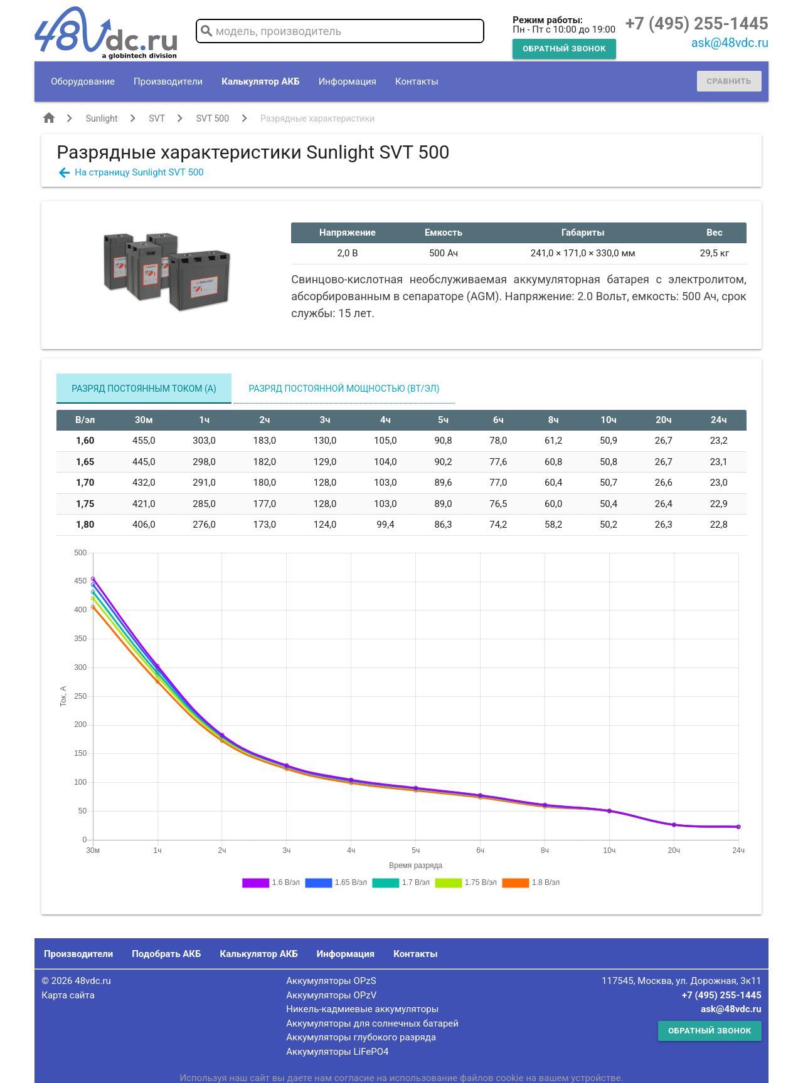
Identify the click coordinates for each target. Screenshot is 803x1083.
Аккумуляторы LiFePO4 (337, 1051)
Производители (168, 81)
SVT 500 (212, 118)
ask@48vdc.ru (729, 43)
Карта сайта (68, 995)
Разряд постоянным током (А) (144, 389)
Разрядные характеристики (317, 118)
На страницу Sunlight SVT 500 (139, 172)
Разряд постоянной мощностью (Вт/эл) (344, 389)
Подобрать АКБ (166, 954)
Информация (347, 81)
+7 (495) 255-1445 (696, 24)
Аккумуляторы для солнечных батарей (372, 1023)
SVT (156, 118)
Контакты (417, 81)
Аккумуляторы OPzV (331, 995)
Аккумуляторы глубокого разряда (361, 1037)
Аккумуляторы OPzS (331, 980)
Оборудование (83, 81)
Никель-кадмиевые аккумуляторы (362, 1009)
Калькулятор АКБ (260, 81)
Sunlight (102, 118)
